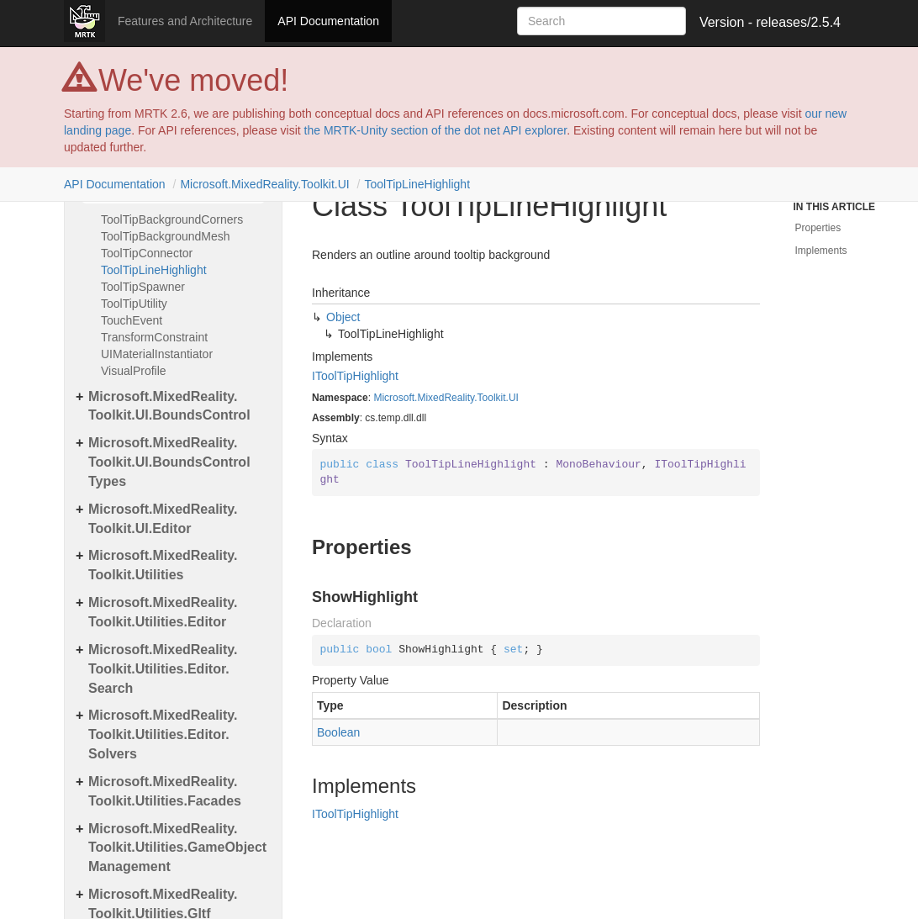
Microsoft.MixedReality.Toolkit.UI (264, 184)
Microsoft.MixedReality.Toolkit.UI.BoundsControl (169, 406)
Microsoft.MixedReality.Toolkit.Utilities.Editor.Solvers (163, 734)
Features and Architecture (185, 21)
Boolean (338, 732)
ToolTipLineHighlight (417, 184)
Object (343, 317)
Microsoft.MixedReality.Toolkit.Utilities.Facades (164, 791)
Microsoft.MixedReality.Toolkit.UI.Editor (163, 519)
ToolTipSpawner (143, 286)
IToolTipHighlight (355, 376)
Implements (821, 250)
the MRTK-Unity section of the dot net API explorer (435, 130)
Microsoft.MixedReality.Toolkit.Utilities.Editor (163, 612)
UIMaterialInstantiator (157, 354)
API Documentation (328, 21)
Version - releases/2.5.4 (770, 22)
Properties (818, 228)
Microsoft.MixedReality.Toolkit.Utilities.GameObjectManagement (177, 847)
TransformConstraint (154, 337)
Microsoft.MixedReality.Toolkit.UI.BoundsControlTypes (169, 462)
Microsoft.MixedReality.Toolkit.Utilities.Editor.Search (163, 668)
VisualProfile (133, 371)
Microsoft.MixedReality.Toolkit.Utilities (163, 565)
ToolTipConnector (147, 253)
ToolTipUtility (134, 303)
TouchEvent (131, 320)
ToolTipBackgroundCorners (172, 219)
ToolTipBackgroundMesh (165, 236)
